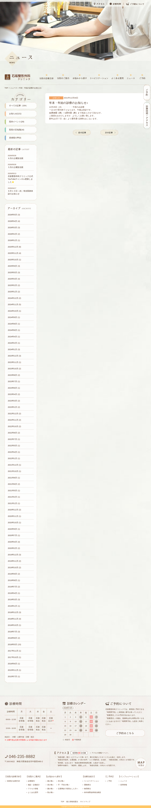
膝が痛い (50, 781)
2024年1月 (12, 349)
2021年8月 (12, 478)
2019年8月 (12, 580)
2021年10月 (13, 471)
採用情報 (123, 785)
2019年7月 (12, 587)
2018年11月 (13, 619)
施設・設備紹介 (34, 785)
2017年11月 (13, 651)
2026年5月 (12, 215)
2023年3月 (12, 401)
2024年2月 (12, 343)
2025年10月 (13, 259)
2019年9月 (12, 574)
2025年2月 (12, 285)
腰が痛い (50, 789)
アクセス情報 (33, 789)
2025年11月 (13, 253)
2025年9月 (12, 266)
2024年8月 (12, 324)
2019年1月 (12, 606)
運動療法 (87, 785)
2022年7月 (12, 439)
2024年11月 (13, 304)
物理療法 (87, 789)
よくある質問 (33, 792)
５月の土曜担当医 (15, 167)
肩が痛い (50, 785)
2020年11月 (13, 516)
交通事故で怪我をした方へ (68, 789)
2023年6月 (12, 388)
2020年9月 (12, 529)
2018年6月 (12, 638)
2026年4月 (12, 221)
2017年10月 (13, 657)
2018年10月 (13, 625)
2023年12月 (13, 356)
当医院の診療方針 (13, 781)
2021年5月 (12, 490)
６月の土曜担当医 (15, 158)
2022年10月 (13, 426)
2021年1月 (12, 503)
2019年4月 (12, 593)
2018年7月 (12, 631)
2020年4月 (12, 542)
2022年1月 (12, 458)
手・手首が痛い (64, 785)
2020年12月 (13, 510)
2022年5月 (12, 445)
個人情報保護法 (72, 802)
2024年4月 (12, 336)
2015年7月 (12, 676)
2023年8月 (12, 375)
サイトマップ (85, 802)
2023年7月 (12, 381)
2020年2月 (12, 548)
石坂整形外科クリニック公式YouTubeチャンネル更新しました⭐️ (20, 179)
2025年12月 (13, 247)
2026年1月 (12, 240)
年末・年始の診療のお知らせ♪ (68, 102)
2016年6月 (12, 663)
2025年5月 (12, 272)
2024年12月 (13, 298)
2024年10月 (13, 311)
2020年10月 (13, 522)
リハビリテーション (91, 781)
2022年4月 (12, 452)
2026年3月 (12, 227)
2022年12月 (13, 413)
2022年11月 (13, 420)
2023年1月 (12, 407)
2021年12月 (13, 465)
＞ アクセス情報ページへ (99, 753)
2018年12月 (13, 612)
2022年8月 (12, 433)
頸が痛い (50, 792)
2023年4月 (12, 394)
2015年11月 (13, 670)
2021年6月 (12, 484)
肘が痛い (61, 781)
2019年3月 (12, 599)
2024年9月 (12, 317)
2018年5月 (12, 644)
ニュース (13, 88)
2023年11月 (13, 362)
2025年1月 (12, 291)
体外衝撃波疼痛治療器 (92, 792)
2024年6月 (12, 330)
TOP (6, 88)
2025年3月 (12, 279)
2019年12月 (13, 555)
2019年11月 (13, 561)
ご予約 (109, 781)
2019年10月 (13, 567)
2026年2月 (12, 234)
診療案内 (31, 781)
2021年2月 (12, 497)
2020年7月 (12, 535)
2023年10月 (13, 368)
